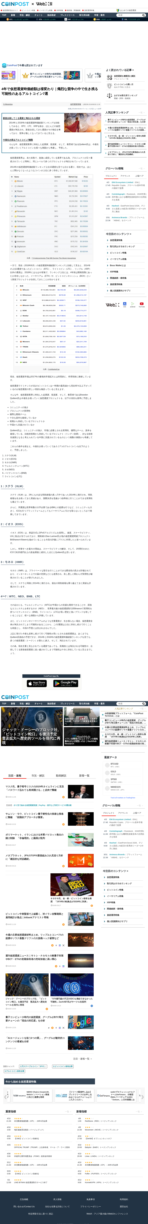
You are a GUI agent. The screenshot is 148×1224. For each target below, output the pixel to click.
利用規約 (124, 1199)
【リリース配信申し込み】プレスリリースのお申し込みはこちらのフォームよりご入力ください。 (80, 1096)
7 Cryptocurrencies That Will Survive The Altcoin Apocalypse (54, 258)
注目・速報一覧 (81, 1058)
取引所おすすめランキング (122, 246)
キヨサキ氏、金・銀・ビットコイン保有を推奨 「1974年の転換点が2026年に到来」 (71, 900)
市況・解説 (25, 15)
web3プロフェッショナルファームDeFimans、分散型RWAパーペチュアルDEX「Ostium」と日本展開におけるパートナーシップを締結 (123, 1098)
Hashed (115, 206)
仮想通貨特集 (116, 240)
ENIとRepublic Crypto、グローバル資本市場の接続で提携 (128, 185)
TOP (4, 15)
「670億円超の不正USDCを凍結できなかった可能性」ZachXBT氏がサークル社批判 (71, 1000)
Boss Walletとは (118, 265)
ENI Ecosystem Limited (122, 182)
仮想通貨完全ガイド (9, 10)
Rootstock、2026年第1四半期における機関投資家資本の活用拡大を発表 (129, 197)
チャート (38, 15)
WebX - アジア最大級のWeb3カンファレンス (107, 1214)
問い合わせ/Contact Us (24, 1206)
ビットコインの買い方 (123, 84)
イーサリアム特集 (45, 10)
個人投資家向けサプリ (120, 291)
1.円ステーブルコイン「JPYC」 (33, 1066)
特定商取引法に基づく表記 (40, 1214)
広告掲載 (24, 1199)
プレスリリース (67, 15)
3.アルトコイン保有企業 (14, 1071)
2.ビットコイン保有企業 (63, 1066)
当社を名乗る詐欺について (57, 1206)
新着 (13, 15)
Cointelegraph (118, 194)
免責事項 (90, 1199)
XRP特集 (58, 10)
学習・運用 (99, 15)
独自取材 (51, 15)
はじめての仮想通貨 (126, 10)
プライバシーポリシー (90, 1206)
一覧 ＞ (143, 709)
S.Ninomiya (8, 104)
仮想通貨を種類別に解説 (124, 76)
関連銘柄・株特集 (118, 278)
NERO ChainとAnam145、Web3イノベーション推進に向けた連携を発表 (39, 1094)
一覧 (140, 112)
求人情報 (57, 1199)
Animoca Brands (119, 217)
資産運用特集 (88, 10)
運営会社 (124, 1206)
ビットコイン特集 (27, 10)
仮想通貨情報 (75, 104)
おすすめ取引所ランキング (125, 95)
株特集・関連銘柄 (72, 10)
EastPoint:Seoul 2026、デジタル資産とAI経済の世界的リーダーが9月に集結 (129, 209)
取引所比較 (84, 15)
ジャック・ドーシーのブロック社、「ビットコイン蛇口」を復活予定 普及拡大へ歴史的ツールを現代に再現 (26, 1002)
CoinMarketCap (54, 369)
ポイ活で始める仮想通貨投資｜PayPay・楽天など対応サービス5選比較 (43, 805)
